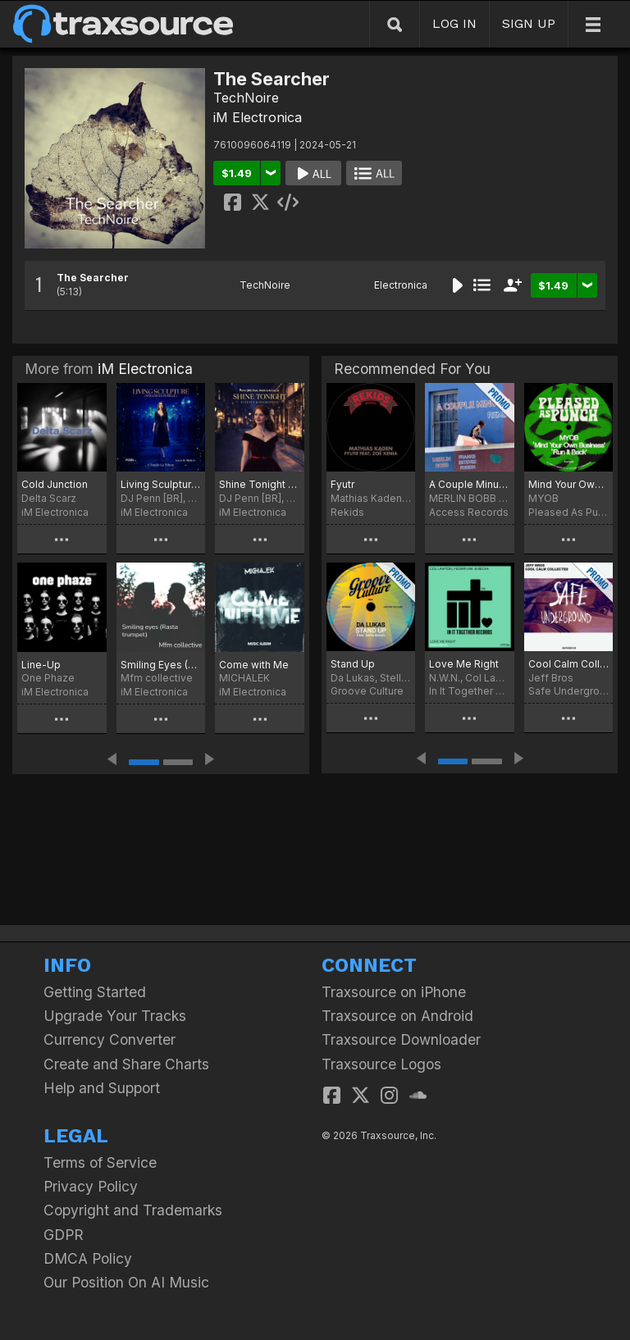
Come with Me (254, 665)
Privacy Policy (90, 1186)
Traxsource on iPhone (394, 991)
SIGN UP (528, 23)
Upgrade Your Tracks (114, 1015)
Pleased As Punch (568, 512)
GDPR (63, 1234)
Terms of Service (100, 1162)
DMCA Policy (87, 1258)
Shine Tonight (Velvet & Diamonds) (259, 484)
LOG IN (454, 23)
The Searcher (93, 277)
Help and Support (101, 1087)
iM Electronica (257, 117)
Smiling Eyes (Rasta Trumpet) (161, 665)
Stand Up (353, 664)
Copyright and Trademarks (132, 1210)
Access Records (469, 512)
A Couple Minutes (469, 484)
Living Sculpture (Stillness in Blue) (161, 484)
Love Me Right (464, 664)
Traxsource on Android (397, 1015)
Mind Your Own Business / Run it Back (568, 484)
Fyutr (342, 484)
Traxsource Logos (381, 1064)
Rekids (347, 512)
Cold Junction (54, 484)
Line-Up (41, 665)
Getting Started (94, 991)
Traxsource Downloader (401, 1039)
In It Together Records (469, 691)
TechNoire (246, 97)
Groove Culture (367, 691)
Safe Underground (568, 691)
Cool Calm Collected (568, 664)
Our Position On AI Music (126, 1282)
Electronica (400, 285)
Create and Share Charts (126, 1064)
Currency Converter (109, 1039)
